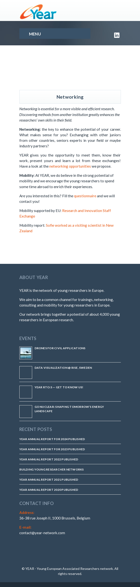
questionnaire (85, 196)
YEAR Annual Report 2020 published (48, 489)
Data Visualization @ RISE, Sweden (63, 367)
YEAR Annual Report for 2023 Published (52, 449)
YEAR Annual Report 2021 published (48, 479)
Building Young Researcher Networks (51, 469)
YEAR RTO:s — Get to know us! (59, 387)
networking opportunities (70, 166)
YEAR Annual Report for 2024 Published (52, 439)
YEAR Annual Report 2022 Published (48, 459)
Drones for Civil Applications (60, 348)
